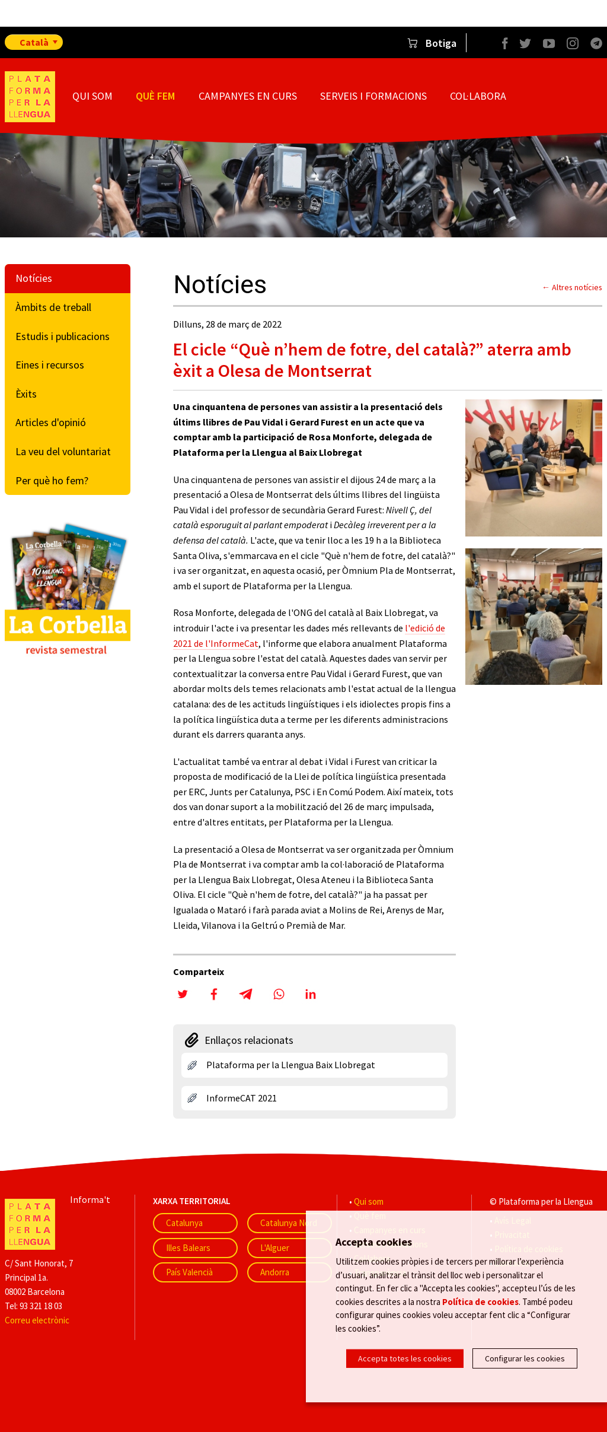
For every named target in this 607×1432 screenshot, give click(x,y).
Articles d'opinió (50, 422)
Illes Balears (188, 1247)
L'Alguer (274, 1247)
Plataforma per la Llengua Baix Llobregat (290, 1065)
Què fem (155, 96)
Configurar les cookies (525, 1358)
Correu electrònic (37, 1320)
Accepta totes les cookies (405, 1358)
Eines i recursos (49, 365)
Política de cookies (480, 1303)
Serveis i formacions (373, 96)
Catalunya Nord (288, 1222)
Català (34, 42)
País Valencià (189, 1272)
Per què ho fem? (51, 480)
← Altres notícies (572, 287)
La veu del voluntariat (63, 451)
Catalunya (184, 1222)
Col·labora (478, 96)
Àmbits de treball (53, 307)
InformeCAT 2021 (241, 1098)
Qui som (92, 96)
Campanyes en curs (248, 96)
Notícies (33, 278)
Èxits (26, 394)
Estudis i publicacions (62, 336)
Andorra (274, 1272)
